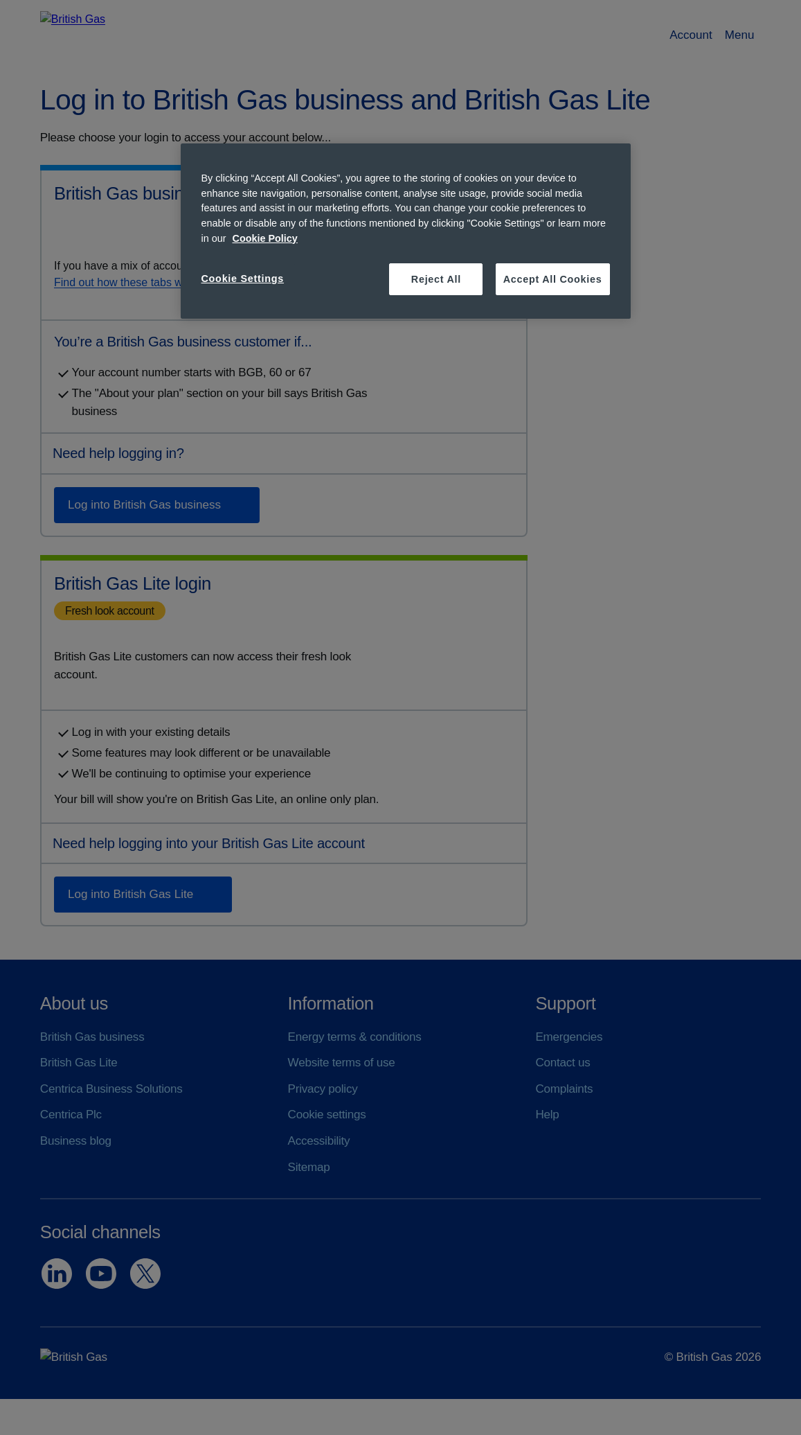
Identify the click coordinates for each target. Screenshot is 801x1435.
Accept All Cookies (552, 279)
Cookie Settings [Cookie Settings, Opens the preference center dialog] (243, 278)
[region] (406, 231)
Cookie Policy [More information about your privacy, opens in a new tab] (265, 238)
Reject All (436, 279)
